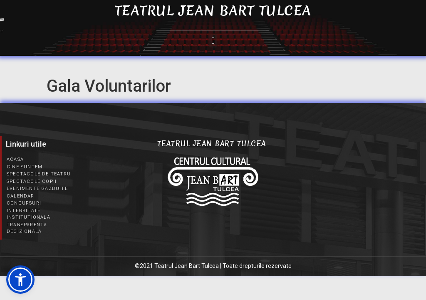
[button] (213, 41)
